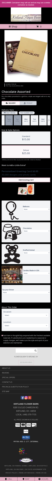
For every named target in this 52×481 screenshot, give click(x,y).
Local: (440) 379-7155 (26, 414)
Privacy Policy (11, 473)
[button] (26, 438)
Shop (13, 26)
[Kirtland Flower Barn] (26, 21)
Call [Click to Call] (8, 479)
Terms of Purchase (26, 473)
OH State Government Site (35, 469)
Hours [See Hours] (43, 479)
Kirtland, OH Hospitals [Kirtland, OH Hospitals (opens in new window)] (38, 466)
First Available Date (26, 113)
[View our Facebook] (22, 398)
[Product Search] (26, 350)
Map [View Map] (26, 479)
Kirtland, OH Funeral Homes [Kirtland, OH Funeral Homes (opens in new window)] (15, 466)
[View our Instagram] (26, 398)
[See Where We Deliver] (26, 362)
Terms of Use (41, 473)
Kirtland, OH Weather (14, 469)
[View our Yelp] (29, 398)
